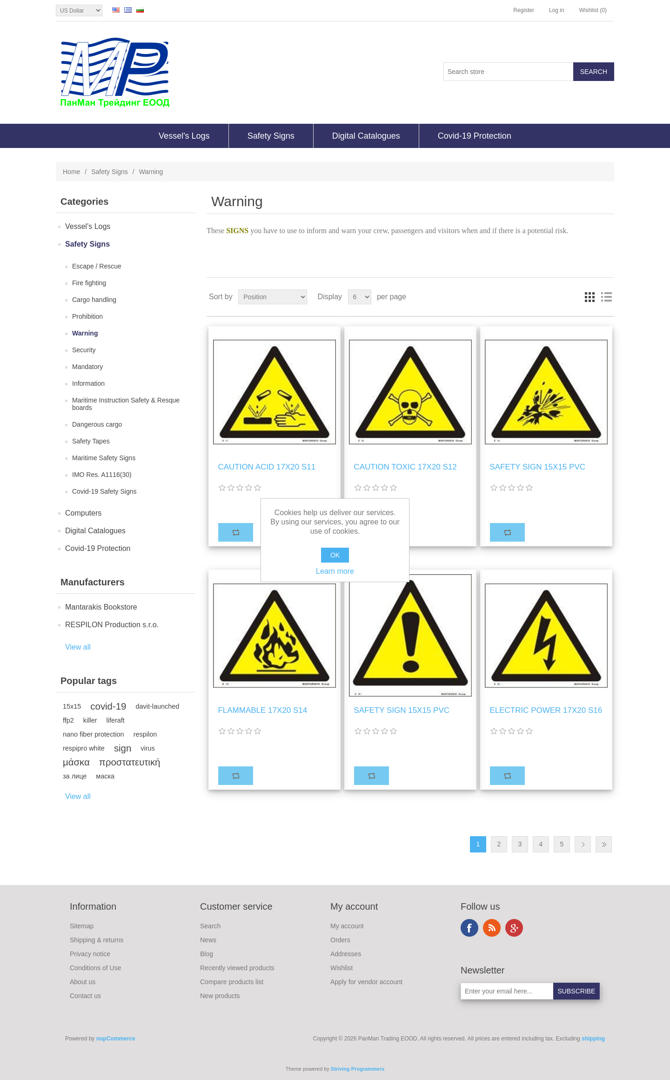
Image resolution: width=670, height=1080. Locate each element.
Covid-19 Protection (474, 136)
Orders (340, 940)
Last (604, 844)
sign (122, 748)
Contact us (85, 996)
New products (220, 996)
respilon (145, 734)
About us (82, 982)
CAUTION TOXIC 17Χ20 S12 (405, 467)
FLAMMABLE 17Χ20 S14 (262, 710)
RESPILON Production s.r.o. (112, 625)
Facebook (469, 928)
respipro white (84, 748)
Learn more (335, 571)
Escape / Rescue (96, 266)
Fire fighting (89, 283)
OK (335, 555)
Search (210, 926)
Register (523, 10)
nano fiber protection (93, 734)
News (208, 940)
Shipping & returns (96, 940)
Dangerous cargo (97, 424)
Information (88, 383)
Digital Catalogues (366, 136)
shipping (593, 1038)
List (606, 296)
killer (90, 720)
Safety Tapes (91, 441)
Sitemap (82, 926)
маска (105, 776)
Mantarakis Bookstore (101, 607)
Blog (206, 954)
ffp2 (68, 720)
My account (347, 926)
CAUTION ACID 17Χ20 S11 (266, 467)
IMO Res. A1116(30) (102, 474)
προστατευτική (130, 762)
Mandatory (87, 366)
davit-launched (157, 706)
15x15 (72, 706)
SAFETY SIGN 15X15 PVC (537, 467)
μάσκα (76, 762)
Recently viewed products (237, 968)
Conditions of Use (95, 968)
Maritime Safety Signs (103, 458)
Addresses (345, 954)
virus (147, 748)
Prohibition (87, 316)
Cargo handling (94, 299)
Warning (85, 333)
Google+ (514, 928)
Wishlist (341, 968)
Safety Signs (271, 136)
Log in (556, 10)
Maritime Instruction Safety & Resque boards (126, 403)
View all (78, 647)
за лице (75, 776)
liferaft (116, 720)
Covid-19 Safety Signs (104, 491)
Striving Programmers (358, 1069)
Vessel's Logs (184, 136)
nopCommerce (115, 1038)
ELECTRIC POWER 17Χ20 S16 (545, 710)
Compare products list (231, 982)
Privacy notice (90, 954)
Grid (589, 296)
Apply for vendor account (366, 982)
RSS (492, 928)
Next (583, 844)
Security (84, 350)
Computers (83, 513)
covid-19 (108, 706)
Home (71, 171)
